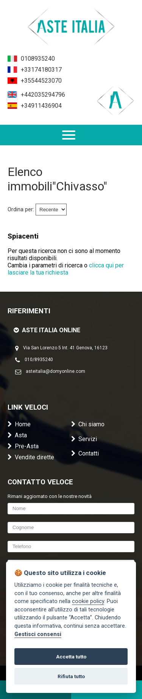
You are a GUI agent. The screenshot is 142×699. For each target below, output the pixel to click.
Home (19, 424)
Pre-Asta (23, 446)
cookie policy (88, 601)
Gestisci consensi (37, 634)
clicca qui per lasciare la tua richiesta (66, 269)
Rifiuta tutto (71, 676)
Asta (17, 435)
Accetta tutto (71, 656)
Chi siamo (88, 424)
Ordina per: (21, 209)
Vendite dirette (31, 457)
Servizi (84, 439)
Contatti (85, 453)
